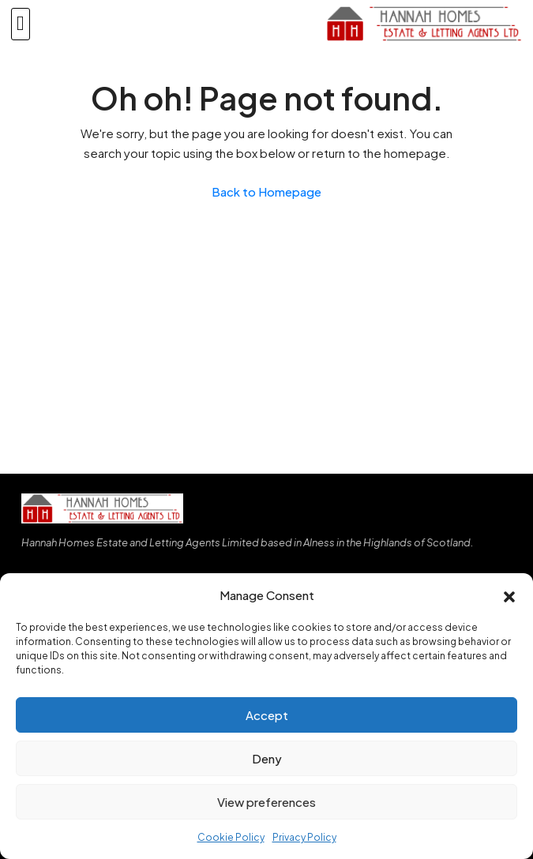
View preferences (266, 801)
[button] (509, 595)
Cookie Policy (231, 837)
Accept (267, 714)
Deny (267, 758)
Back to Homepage (266, 191)
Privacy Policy (304, 837)
